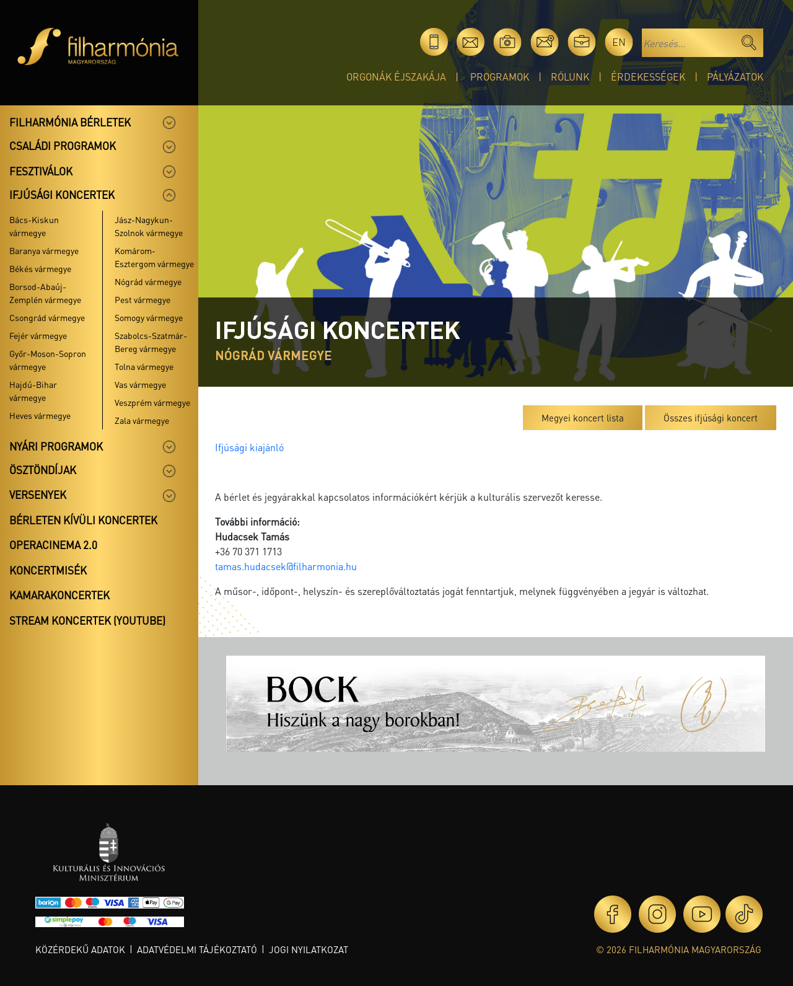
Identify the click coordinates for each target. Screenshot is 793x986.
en (619, 41)
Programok (499, 76)
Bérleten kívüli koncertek (83, 520)
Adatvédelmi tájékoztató (197, 949)
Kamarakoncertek (59, 595)
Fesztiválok (40, 171)
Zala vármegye (142, 420)
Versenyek (37, 494)
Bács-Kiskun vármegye (34, 226)
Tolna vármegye (144, 366)
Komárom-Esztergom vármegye (154, 257)
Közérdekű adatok (80, 949)
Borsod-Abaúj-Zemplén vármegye (45, 293)
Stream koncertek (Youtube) (87, 620)
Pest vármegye (142, 299)
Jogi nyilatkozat (308, 949)
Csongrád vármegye (47, 317)
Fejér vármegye (38, 335)
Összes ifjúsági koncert (711, 418)
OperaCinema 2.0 (53, 545)
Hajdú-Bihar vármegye (33, 391)
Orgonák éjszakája (396, 76)
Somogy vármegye (149, 317)
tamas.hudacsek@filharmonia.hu (286, 566)
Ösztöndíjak (42, 470)
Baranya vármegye (44, 250)
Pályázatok (735, 76)
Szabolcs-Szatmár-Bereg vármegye (151, 342)
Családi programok (62, 145)
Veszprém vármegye (152, 402)
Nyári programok (56, 446)
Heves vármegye (40, 415)
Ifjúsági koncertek (62, 194)
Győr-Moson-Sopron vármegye (47, 360)
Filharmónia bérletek (70, 122)
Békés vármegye (40, 268)
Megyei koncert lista (582, 418)
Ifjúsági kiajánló (249, 447)
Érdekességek (648, 76)
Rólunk (570, 76)
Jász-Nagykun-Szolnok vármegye (149, 226)
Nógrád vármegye (148, 281)
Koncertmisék (48, 570)
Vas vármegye (140, 384)
